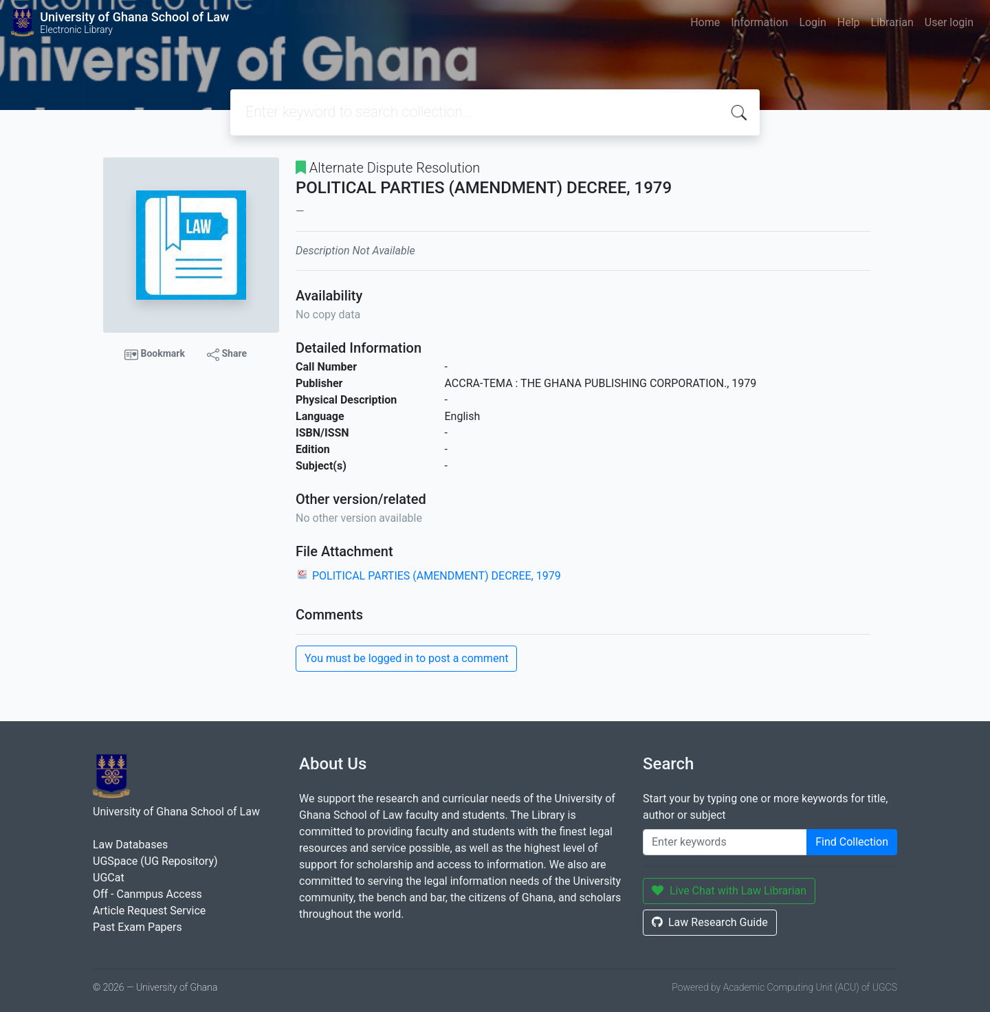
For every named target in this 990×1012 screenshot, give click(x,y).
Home (705, 22)
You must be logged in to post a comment (406, 658)
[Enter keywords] (725, 842)
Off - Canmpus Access (147, 894)
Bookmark (154, 355)
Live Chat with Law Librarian (729, 890)
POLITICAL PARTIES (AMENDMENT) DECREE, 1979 (436, 575)
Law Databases (130, 844)
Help (848, 22)
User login (949, 22)
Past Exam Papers (137, 927)
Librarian (892, 22)
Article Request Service (149, 910)
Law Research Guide (710, 922)
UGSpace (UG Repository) (155, 861)
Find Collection (851, 841)
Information (759, 22)
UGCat (108, 877)
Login (812, 22)
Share (227, 354)
